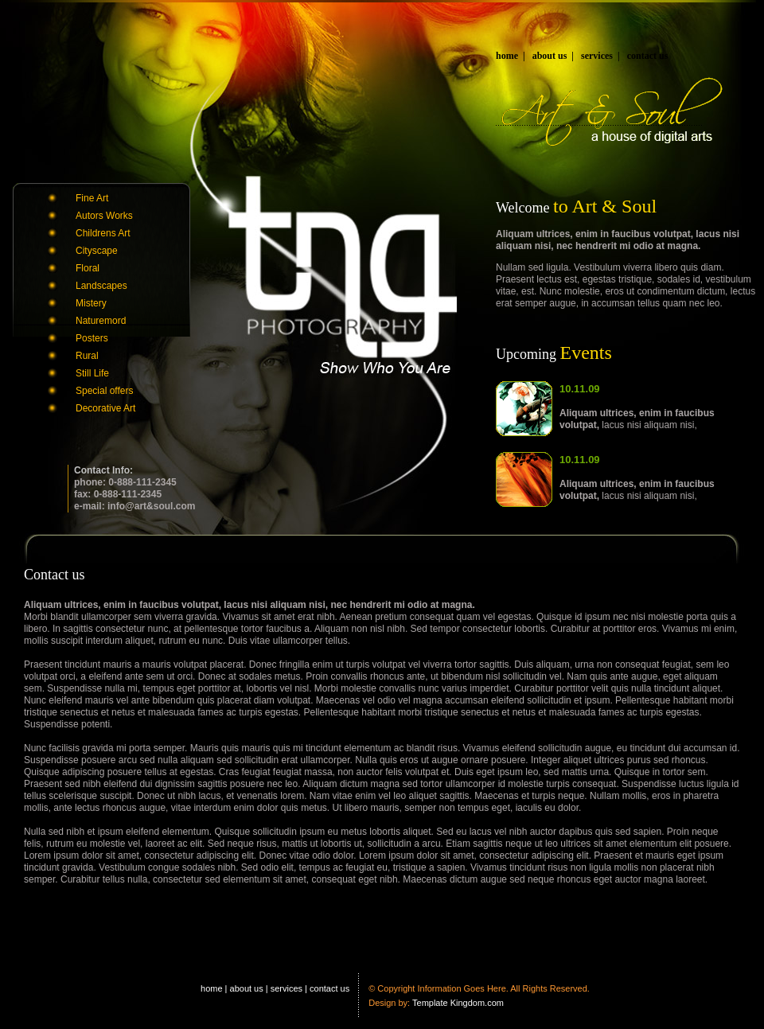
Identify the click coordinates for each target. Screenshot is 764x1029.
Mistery (91, 303)
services (597, 55)
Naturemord (101, 320)
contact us (647, 55)
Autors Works (104, 215)
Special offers (105, 390)
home (507, 55)
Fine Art (92, 198)
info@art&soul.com (151, 506)
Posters (92, 338)
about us (549, 55)
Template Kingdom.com (458, 1003)
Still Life (92, 373)
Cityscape (97, 250)
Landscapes (101, 285)
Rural (87, 355)
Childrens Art (103, 233)
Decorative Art (105, 408)
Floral (87, 268)
